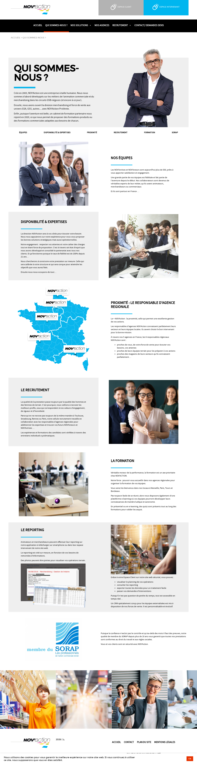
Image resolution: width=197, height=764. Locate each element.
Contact (129, 742)
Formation (149, 132)
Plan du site (144, 742)
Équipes (23, 132)
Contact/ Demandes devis (149, 25)
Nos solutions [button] (80, 25)
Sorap (175, 132)
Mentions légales (164, 742)
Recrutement (120, 132)
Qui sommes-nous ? (56, 25)
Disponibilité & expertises (57, 132)
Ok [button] (189, 758)
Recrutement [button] (121, 25)
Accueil (37, 25)
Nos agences (101, 25)
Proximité (92, 132)
